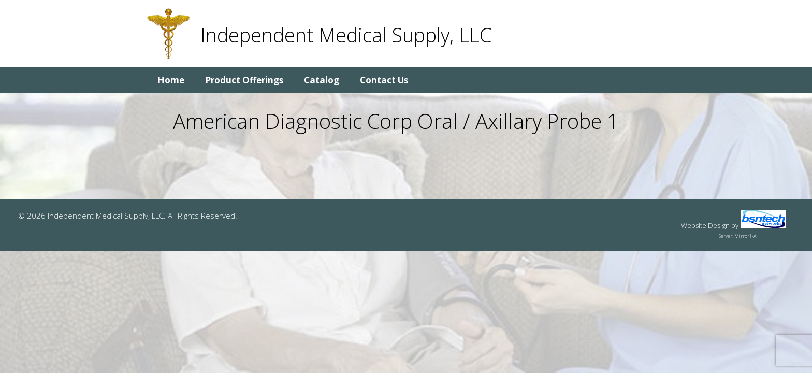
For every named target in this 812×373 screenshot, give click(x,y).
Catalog (321, 80)
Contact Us (384, 80)
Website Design (705, 225)
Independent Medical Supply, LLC (345, 34)
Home (170, 80)
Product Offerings (244, 80)
